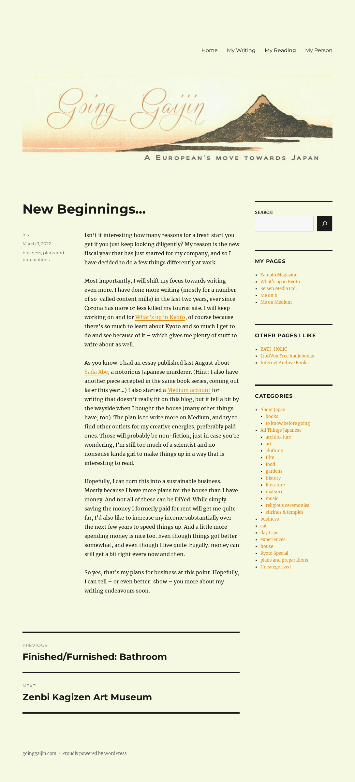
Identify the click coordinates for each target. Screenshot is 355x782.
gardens (274, 471)
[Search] (325, 223)
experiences (273, 539)
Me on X (268, 295)
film (270, 457)
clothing (274, 451)
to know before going (288, 423)
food (270, 464)
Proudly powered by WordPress (94, 753)
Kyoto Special (274, 553)
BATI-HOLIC (273, 349)
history (273, 478)
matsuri (274, 492)
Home (209, 50)
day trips (269, 533)
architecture (278, 437)
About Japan (273, 409)
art (269, 444)
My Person (319, 50)
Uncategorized (275, 567)
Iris (25, 234)
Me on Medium (276, 302)
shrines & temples (284, 512)
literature (275, 485)
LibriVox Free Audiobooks (287, 356)
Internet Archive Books (284, 363)
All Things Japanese (281, 430)
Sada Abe (96, 372)
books (272, 416)
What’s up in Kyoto (160, 317)
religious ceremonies (287, 505)
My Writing (241, 50)
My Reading (280, 50)
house (266, 546)
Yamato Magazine (278, 275)
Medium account (189, 390)
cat (263, 526)
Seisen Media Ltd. (278, 288)
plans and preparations (284, 560)
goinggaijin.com (39, 753)
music (272, 498)
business (31, 252)
